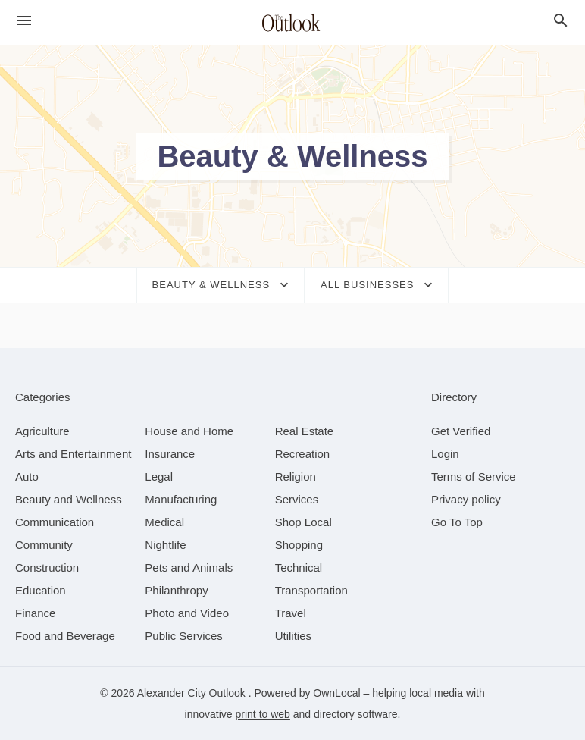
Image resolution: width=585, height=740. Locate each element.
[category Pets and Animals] (189, 567)
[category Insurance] (170, 453)
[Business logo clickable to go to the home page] (292, 23)
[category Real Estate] (304, 431)
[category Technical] (299, 567)
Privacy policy (466, 499)
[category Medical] (164, 522)
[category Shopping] (299, 544)
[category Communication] (54, 522)
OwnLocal (336, 693)
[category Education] (40, 590)
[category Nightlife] (165, 544)
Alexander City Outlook (193, 693)
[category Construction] (47, 567)
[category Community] (44, 544)
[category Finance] (35, 613)
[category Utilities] (293, 635)
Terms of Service (473, 476)
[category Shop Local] (303, 522)
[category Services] (297, 499)
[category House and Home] (189, 431)
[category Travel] (290, 613)
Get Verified (460, 431)
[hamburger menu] (24, 20)
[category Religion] (295, 476)
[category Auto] (27, 476)
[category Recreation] (302, 453)
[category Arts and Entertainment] (73, 453)
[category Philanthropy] (176, 590)
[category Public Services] (184, 635)
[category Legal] (159, 476)
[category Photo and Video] (187, 613)
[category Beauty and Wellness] (68, 499)
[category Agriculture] (42, 431)
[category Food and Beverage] (65, 635)
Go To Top (457, 522)
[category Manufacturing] (181, 499)
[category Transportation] (311, 590)
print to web (263, 714)
